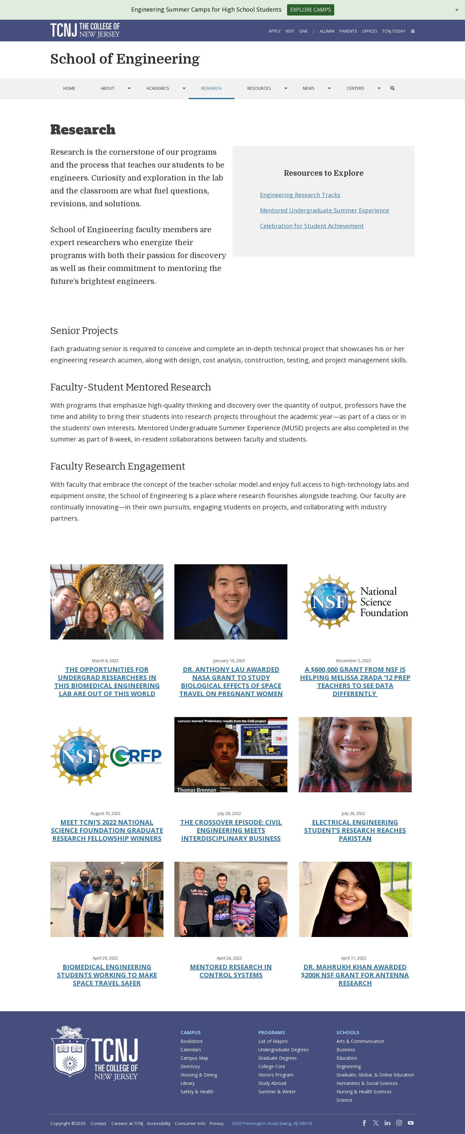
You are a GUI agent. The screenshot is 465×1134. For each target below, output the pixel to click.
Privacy (217, 1123)
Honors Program (276, 1075)
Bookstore (192, 1041)
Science (344, 1100)
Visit (289, 31)
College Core (271, 1066)
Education (346, 1058)
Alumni (327, 31)
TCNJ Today (393, 31)
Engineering (348, 1066)
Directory (190, 1066)
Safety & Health (197, 1091)
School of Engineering (125, 59)
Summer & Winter (277, 1091)
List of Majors (273, 1041)
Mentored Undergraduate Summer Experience (324, 210)
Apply (275, 31)
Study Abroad (272, 1083)
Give (303, 31)
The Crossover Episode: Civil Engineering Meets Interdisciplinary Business (231, 830)
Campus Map (194, 1058)
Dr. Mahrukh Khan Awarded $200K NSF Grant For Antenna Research (355, 974)
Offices (369, 31)
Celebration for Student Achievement (312, 226)
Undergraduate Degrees (283, 1049)
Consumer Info (190, 1123)
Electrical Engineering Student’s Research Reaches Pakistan (355, 830)
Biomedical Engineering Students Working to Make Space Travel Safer (107, 974)
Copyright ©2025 (68, 1123)
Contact (98, 1123)
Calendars (191, 1049)
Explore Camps (310, 9)
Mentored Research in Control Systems (231, 970)
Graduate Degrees (277, 1058)
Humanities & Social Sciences (367, 1083)
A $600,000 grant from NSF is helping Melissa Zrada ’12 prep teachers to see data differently (355, 681)
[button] (455, 575)
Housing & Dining (199, 1075)
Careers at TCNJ (127, 1123)
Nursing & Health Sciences (364, 1091)
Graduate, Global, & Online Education (375, 1075)
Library (188, 1083)
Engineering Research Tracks (300, 195)
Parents (348, 31)
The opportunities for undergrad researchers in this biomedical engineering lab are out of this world (107, 681)
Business (345, 1049)
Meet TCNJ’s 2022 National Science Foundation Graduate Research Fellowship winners (107, 830)
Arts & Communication (360, 1041)
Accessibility (159, 1123)
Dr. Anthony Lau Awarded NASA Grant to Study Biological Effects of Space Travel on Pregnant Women (231, 681)
